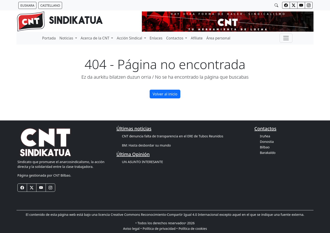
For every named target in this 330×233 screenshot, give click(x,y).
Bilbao (265, 147)
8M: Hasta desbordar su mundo (146, 145)
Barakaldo (267, 152)
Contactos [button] (175, 38)
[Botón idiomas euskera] (27, 5)
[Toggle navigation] (286, 38)
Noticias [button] (66, 38)
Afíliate (197, 38)
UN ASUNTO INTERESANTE (142, 162)
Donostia (267, 141)
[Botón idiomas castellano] (50, 5)
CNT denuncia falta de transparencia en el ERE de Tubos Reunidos (172, 136)
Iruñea (265, 136)
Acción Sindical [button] (130, 38)
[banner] (59, 21)
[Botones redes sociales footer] (22, 187)
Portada (49, 38)
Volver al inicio (165, 94)
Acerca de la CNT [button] (95, 38)
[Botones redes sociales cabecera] (286, 5)
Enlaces (156, 38)
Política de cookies (193, 228)
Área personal (218, 38)
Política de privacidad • (160, 228)
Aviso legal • (132, 228)
